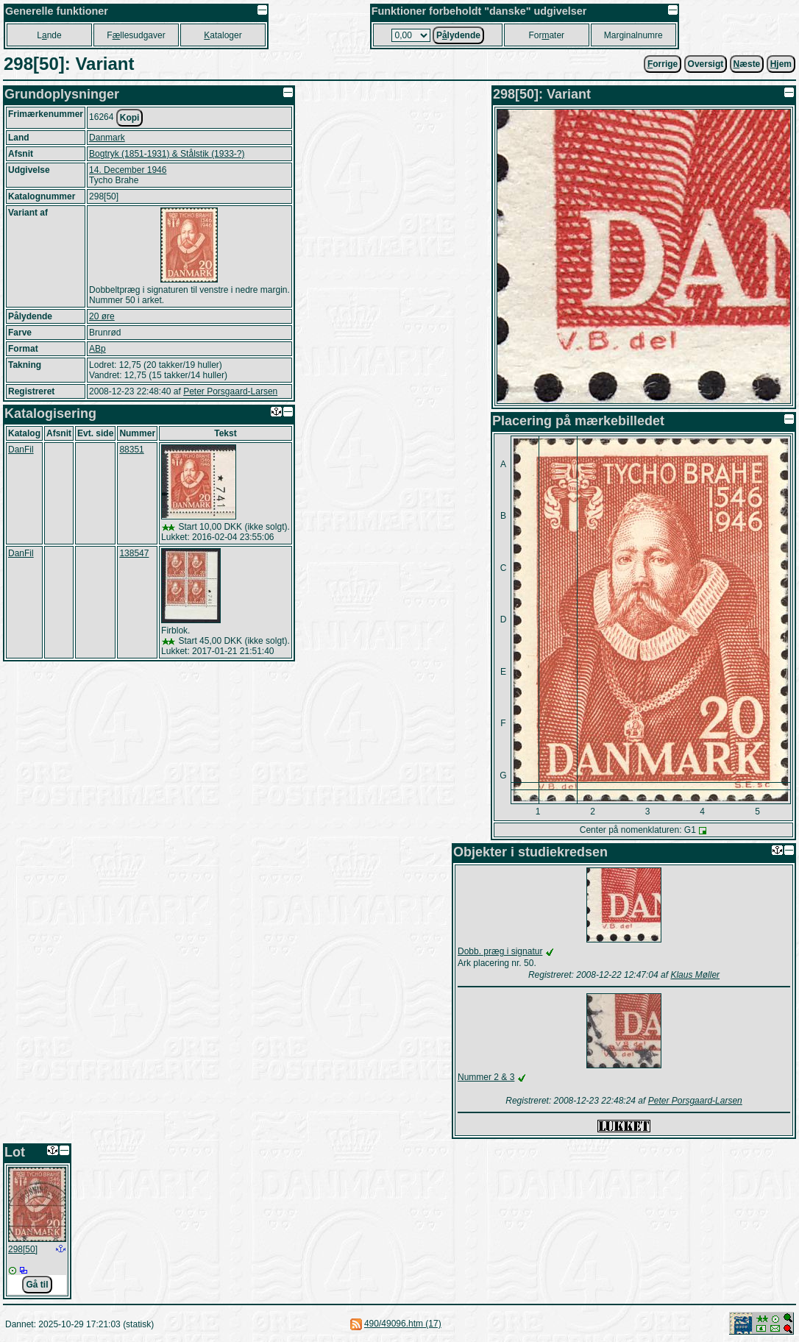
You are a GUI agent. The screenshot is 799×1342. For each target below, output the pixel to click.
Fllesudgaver (136, 35)
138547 (134, 553)
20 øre (102, 316)
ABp (97, 349)
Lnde (49, 35)
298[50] (23, 1249)
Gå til (37, 1284)
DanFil (21, 449)
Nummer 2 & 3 (486, 1077)
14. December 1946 (127, 170)
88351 (131, 449)
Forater (546, 35)
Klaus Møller (695, 975)
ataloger (222, 35)
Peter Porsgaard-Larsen (230, 391)
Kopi (130, 118)
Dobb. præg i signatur (500, 951)
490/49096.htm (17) (402, 1323)
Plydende (458, 35)
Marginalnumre (633, 35)
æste (747, 64)
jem (781, 64)
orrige (662, 64)
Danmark (107, 137)
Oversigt (706, 64)
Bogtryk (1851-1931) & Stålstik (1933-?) (166, 154)
